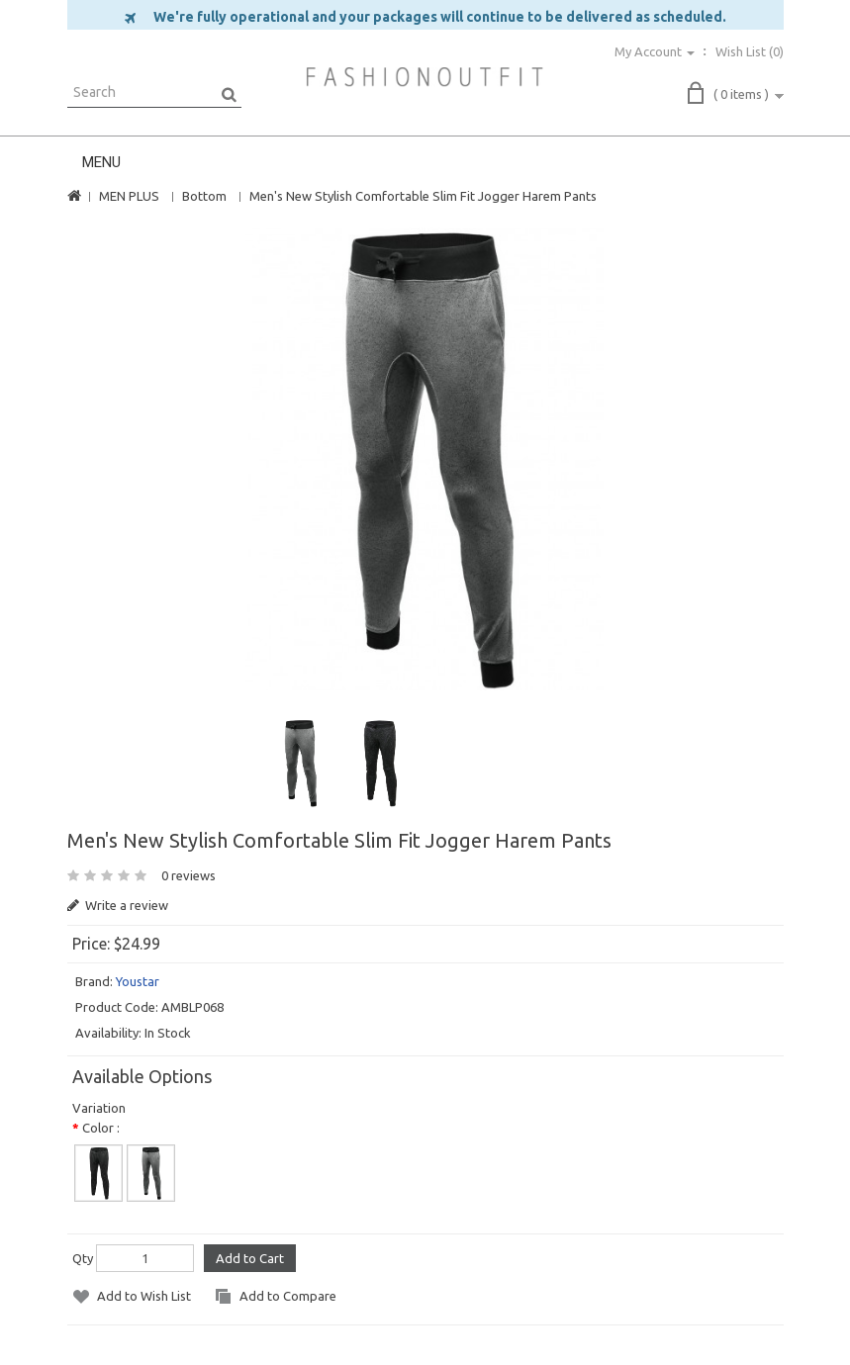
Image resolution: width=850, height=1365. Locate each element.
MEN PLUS (129, 196)
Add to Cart (250, 1258)
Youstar (137, 981)
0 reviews (188, 875)
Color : (101, 1128)
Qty (82, 1258)
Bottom (204, 196)
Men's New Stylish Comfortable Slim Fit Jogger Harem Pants (423, 196)
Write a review (117, 905)
